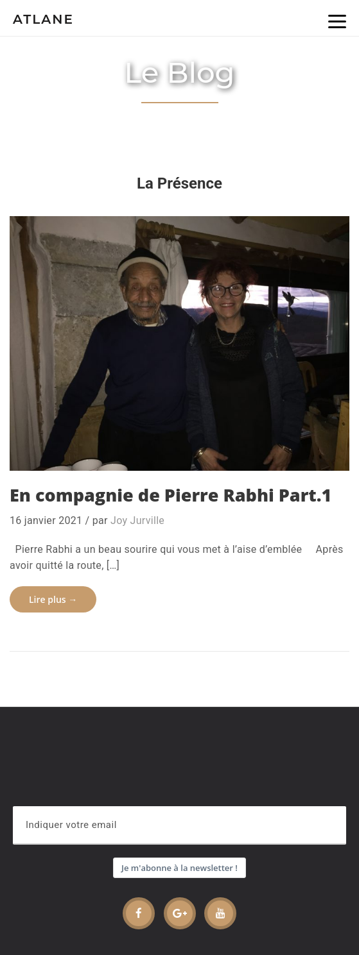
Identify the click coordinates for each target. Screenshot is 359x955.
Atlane (43, 19)
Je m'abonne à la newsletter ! (179, 868)
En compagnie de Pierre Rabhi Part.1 (170, 495)
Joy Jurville (137, 520)
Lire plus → (53, 599)
